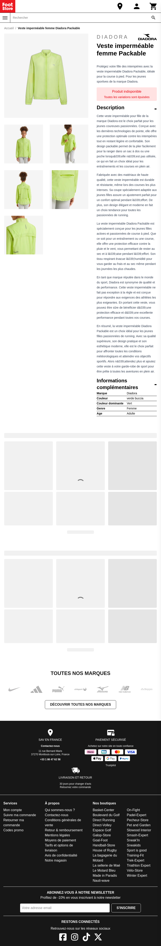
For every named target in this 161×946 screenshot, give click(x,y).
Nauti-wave (101, 880)
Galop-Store (102, 835)
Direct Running (104, 820)
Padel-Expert (136, 815)
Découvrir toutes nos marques (80, 704)
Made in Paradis (105, 875)
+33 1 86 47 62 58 (50, 759)
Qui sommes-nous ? (60, 810)
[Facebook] (63, 938)
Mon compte (12, 810)
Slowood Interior (139, 830)
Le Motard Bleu (104, 870)
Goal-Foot (100, 840)
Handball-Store (104, 845)
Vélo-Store (135, 870)
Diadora (127, 37)
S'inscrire (126, 908)
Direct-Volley (102, 825)
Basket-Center (103, 810)
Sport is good (137, 850)
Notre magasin (56, 860)
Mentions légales (57, 835)
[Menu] (5, 18)
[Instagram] (74, 938)
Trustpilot (111, 765)
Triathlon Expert (138, 865)
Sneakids (134, 845)
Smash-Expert (137, 835)
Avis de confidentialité (61, 855)
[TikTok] (86, 938)
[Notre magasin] (120, 6)
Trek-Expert (135, 860)
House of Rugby (105, 850)
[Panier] (153, 6)
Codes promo (13, 830)
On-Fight (133, 810)
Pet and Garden (139, 825)
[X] (98, 938)
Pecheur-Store (137, 820)
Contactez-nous (50, 746)
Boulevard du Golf (106, 815)
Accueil (9, 28)
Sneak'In (133, 840)
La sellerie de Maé (106, 865)
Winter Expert (137, 875)
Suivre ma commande (19, 815)
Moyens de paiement (60, 840)
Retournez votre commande (75, 787)
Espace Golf (102, 830)
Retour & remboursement (64, 830)
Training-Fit (135, 855)
